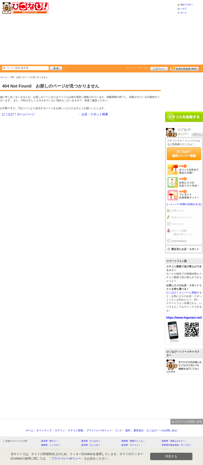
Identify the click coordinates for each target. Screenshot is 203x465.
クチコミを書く (184, 116)
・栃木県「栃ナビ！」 (49, 441)
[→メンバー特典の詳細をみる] (184, 204)
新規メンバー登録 (184, 68)
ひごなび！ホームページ (18, 114)
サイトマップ (44, 430)
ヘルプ (183, 8)
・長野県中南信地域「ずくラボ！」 (176, 445)
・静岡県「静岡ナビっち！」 (133, 441)
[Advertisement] (105, 31)
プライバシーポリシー (99, 430)
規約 (127, 430)
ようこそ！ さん (137, 68)
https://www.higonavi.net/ (184, 317)
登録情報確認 (179, 241)
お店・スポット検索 (94, 114)
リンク (118, 430)
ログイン (159, 68)
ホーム (183, 12)
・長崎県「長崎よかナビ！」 (173, 441)
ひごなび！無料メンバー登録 (184, 153)
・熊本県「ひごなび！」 (91, 441)
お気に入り (177, 210)
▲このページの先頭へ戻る (186, 421)
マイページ (177, 224)
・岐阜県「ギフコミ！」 (131, 445)
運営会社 (138, 430)
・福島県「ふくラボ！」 (50, 445)
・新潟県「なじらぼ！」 (91, 445)
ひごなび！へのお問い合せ (162, 430)
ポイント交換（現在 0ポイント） (182, 232)
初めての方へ (186, 4)
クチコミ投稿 (75, 430)
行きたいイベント (181, 217)
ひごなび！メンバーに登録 (181, 292)
